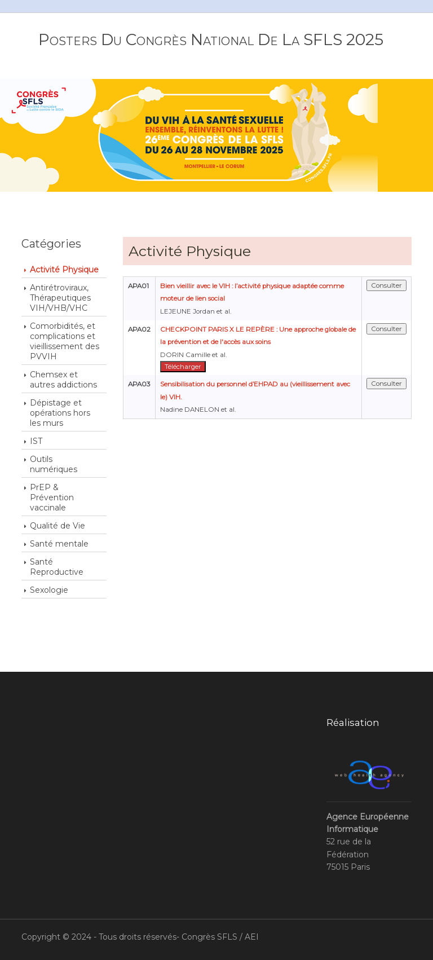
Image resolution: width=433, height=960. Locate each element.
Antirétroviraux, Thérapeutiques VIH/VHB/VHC (60, 298)
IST (36, 441)
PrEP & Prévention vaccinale (52, 497)
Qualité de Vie (57, 526)
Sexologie (49, 590)
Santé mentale (59, 544)
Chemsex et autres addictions (63, 379)
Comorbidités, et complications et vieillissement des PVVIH (64, 341)
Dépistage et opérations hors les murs (60, 413)
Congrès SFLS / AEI (220, 937)
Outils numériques (53, 464)
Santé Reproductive (56, 567)
